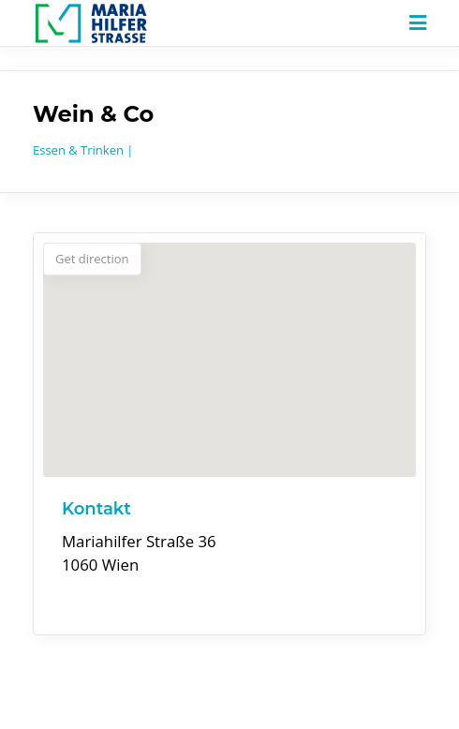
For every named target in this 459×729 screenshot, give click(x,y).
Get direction (92, 258)
